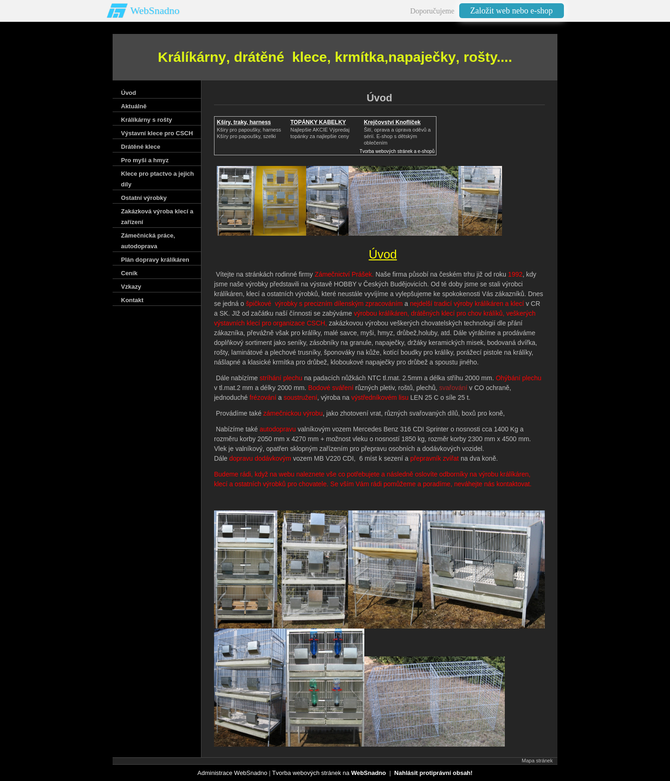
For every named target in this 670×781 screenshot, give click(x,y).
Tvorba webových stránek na (329, 772)
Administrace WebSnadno (232, 772)
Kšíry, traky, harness (244, 122)
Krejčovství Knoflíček (392, 122)
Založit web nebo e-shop (511, 10)
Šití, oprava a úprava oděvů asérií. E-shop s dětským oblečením (397, 136)
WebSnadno (155, 10)
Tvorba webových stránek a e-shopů (397, 151)
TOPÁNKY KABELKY (318, 122)
